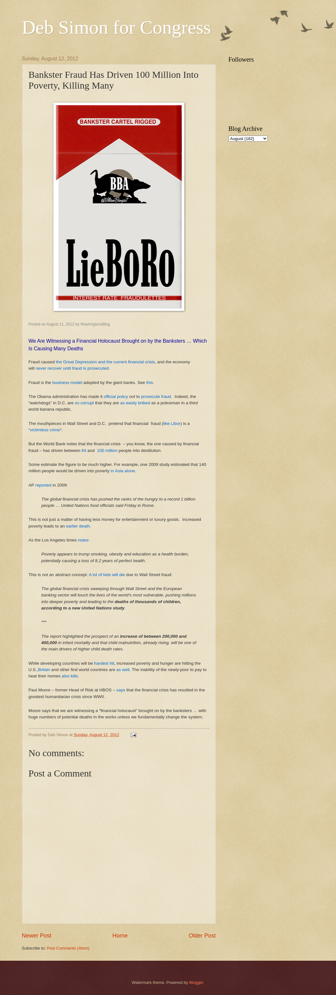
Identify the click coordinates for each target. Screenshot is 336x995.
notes (83, 540)
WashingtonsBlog (95, 324)
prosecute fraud (156, 396)
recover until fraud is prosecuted (72, 368)
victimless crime (45, 429)
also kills (70, 676)
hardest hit (104, 663)
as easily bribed (134, 402)
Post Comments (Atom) (68, 948)
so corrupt (84, 402)
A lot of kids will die (107, 574)
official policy (116, 396)
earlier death (78, 526)
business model (67, 382)
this (149, 382)
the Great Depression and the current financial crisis (105, 362)
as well (122, 669)
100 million (107, 450)
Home (119, 935)
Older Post (202, 935)
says (120, 690)
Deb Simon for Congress (116, 27)
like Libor (171, 423)
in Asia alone (123, 470)
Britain (44, 669)
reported (43, 485)
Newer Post (36, 935)
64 (83, 450)
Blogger (196, 982)
